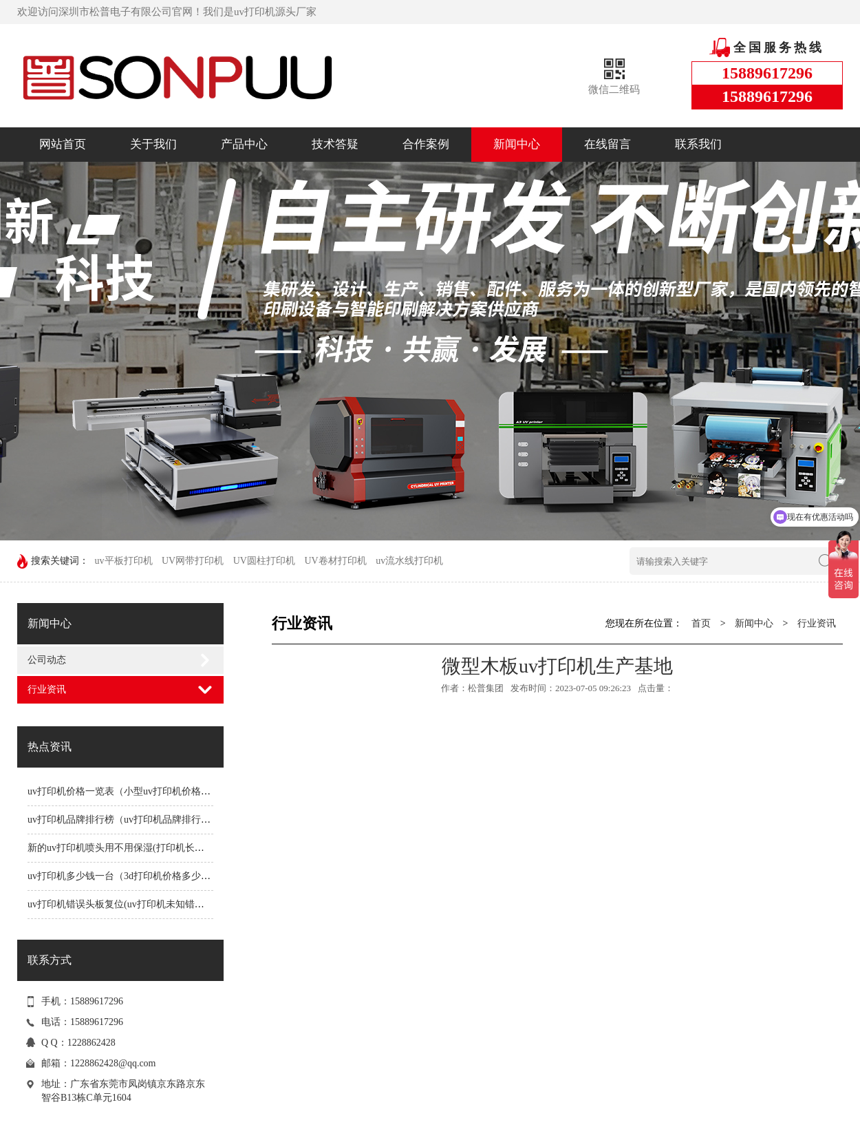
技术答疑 (335, 144)
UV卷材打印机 (335, 561)
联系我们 (698, 144)
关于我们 (153, 144)
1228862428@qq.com (113, 1063)
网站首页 (62, 144)
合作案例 (425, 144)
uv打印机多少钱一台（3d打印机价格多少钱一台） (133, 876)
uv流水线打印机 (409, 561)
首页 (701, 623)
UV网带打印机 (193, 561)
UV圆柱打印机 (264, 561)
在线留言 (607, 144)
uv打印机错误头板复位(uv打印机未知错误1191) (127, 904)
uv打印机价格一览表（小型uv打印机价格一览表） (133, 791)
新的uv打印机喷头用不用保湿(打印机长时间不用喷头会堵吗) (156, 848)
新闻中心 (516, 144)
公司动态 (47, 660)
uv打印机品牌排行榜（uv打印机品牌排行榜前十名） (138, 819)
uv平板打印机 (124, 561)
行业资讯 (47, 689)
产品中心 (244, 144)
